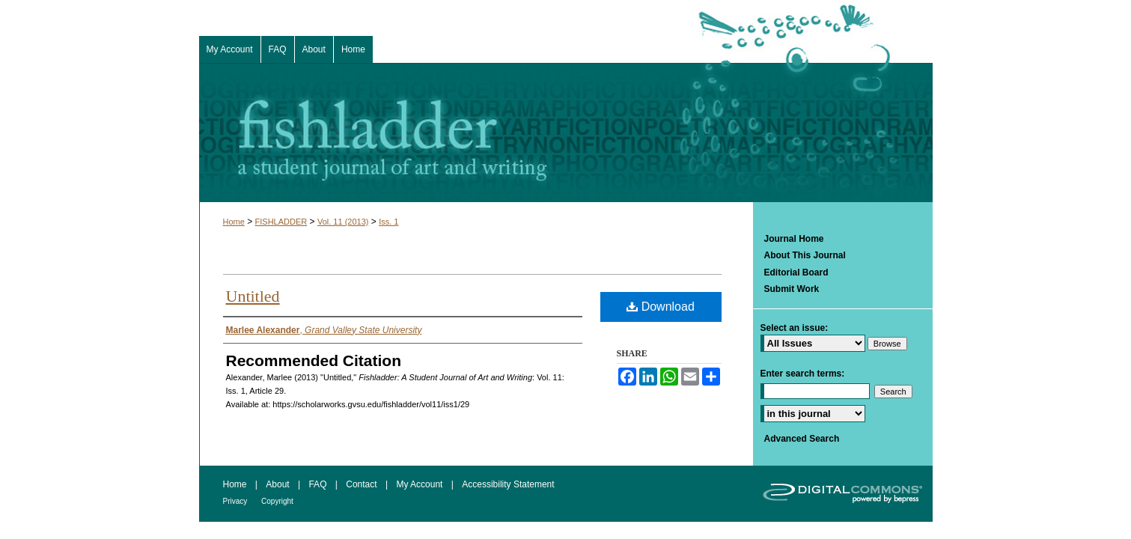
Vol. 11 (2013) (343, 221)
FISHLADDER (281, 221)
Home (234, 221)
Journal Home (794, 239)
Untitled (253, 296)
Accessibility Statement (508, 484)
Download (661, 306)
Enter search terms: (802, 373)
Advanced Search (802, 438)
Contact (362, 484)
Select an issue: (794, 328)
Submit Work (792, 289)
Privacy (236, 501)
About (279, 484)
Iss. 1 (388, 221)
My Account (420, 484)
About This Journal (805, 255)
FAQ (318, 484)
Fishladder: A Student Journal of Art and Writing (566, 132)
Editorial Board (796, 272)
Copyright (277, 501)
